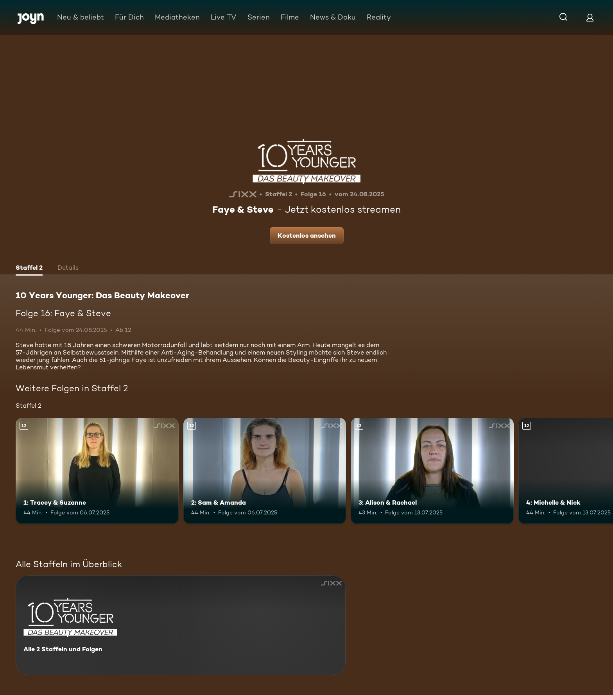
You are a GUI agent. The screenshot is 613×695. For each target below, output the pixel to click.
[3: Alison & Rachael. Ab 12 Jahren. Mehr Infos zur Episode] (432, 471)
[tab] (29, 269)
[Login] (590, 17)
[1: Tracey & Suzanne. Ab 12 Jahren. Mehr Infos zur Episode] (97, 471)
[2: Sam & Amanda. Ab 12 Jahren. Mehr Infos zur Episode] (264, 471)
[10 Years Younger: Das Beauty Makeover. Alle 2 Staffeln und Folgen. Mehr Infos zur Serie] (181, 625)
